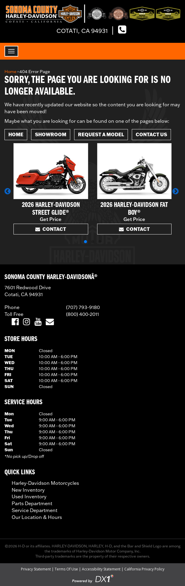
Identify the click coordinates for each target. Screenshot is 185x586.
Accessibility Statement (101, 569)
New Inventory (28, 490)
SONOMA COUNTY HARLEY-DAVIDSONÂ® (50, 277)
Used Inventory (29, 496)
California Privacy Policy (144, 569)
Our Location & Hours (37, 517)
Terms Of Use (66, 569)
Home (10, 71)
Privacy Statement (36, 569)
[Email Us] (50, 322)
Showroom (50, 134)
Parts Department (32, 503)
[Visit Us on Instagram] (26, 322)
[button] (8, 194)
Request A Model (101, 134)
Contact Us (151, 134)
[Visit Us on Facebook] (15, 322)
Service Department (34, 510)
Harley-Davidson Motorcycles (45, 483)
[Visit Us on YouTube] (37, 322)
